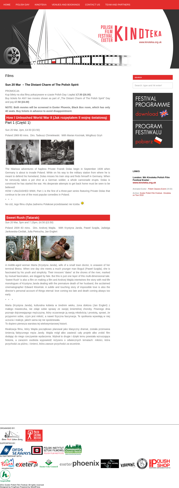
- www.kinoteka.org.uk (144, 181)
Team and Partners (117, 4)
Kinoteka (40, 4)
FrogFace (15, 487)
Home (6, 4)
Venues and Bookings (66, 4)
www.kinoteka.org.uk (150, 42)
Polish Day (23, 4)
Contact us (92, 4)
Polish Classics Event (157, 189)
